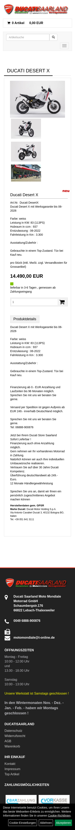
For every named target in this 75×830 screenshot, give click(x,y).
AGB (8, 741)
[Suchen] (53, 37)
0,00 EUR (25, 23)
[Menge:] (34, 302)
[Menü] (64, 45)
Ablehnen (46, 822)
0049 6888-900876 (27, 620)
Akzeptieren (63, 822)
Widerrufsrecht (15, 736)
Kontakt (10, 763)
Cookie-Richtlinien (59, 815)
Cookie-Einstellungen (22, 822)
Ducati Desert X (24, 195)
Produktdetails (24, 319)
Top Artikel (12, 774)
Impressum (12, 769)
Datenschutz (13, 730)
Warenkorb (12, 746)
